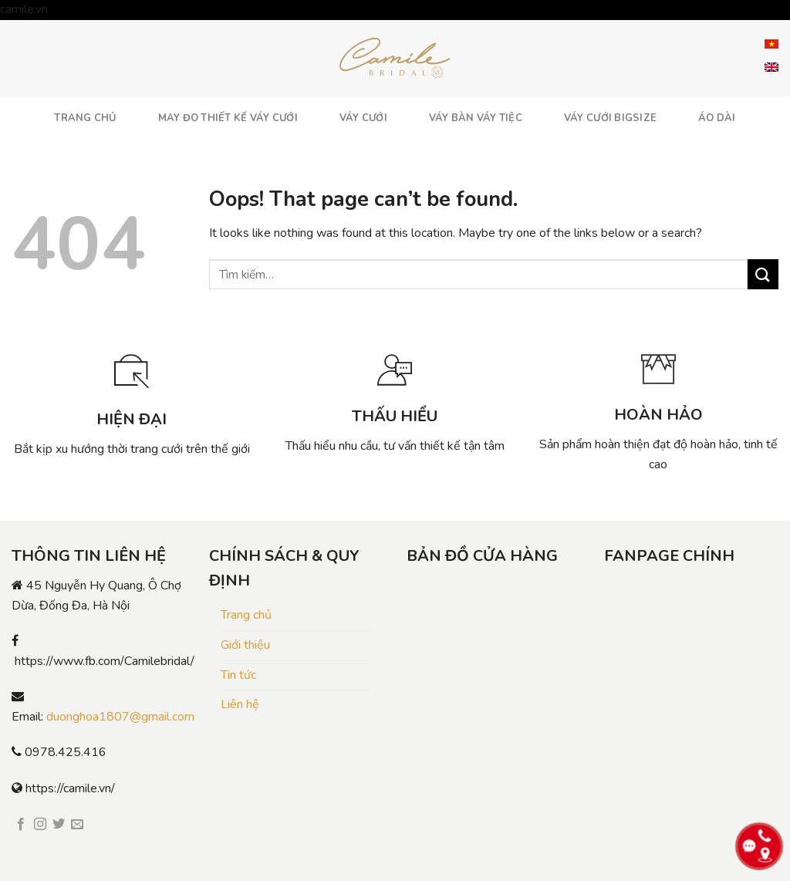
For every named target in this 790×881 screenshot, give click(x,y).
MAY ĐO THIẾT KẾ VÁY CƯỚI (228, 118)
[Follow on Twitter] (58, 825)
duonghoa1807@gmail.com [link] (120, 716)
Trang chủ (246, 614)
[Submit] (763, 274)
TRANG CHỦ (85, 118)
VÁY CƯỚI (363, 118)
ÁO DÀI (717, 118)
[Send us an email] (77, 825)
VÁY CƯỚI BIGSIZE (610, 118)
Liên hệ (240, 704)
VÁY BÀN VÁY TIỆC (475, 118)
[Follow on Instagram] (40, 825)
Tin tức (238, 675)
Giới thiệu (245, 644)
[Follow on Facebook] (21, 825)
